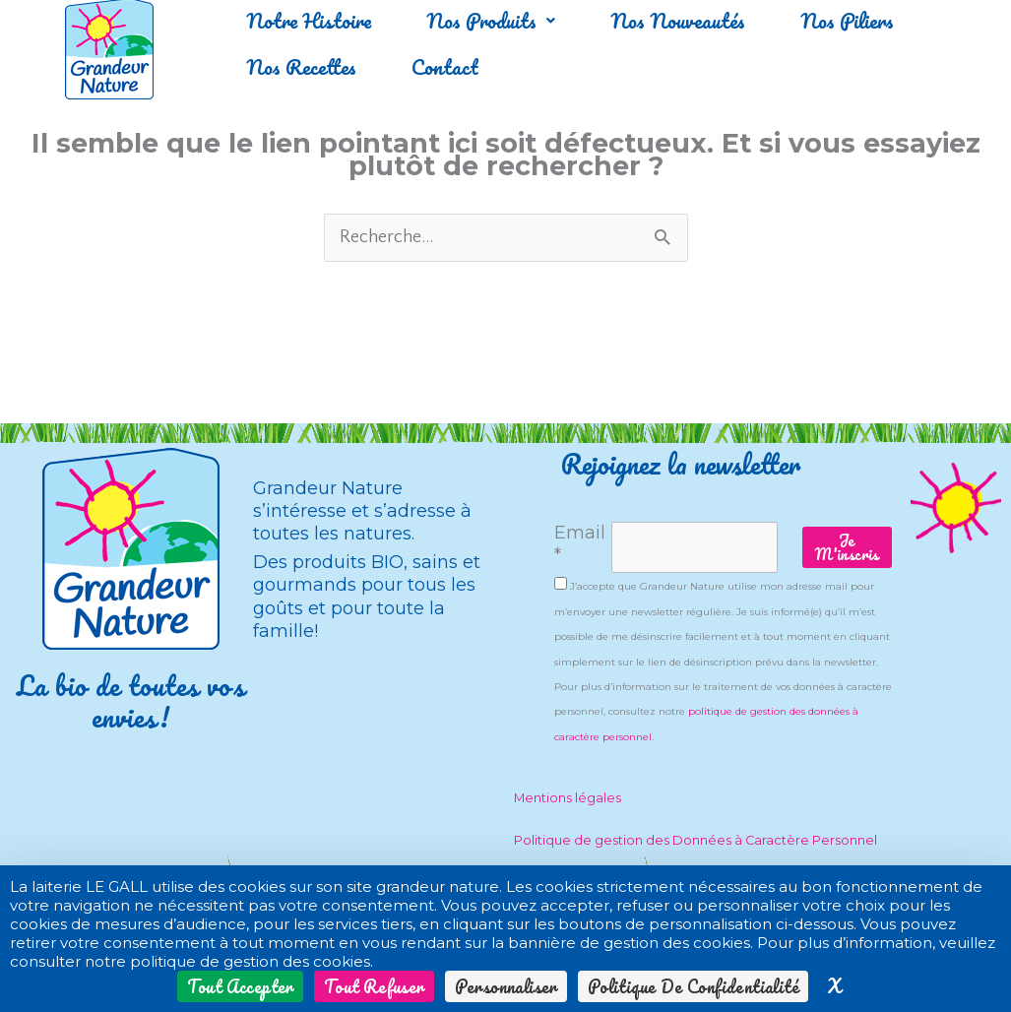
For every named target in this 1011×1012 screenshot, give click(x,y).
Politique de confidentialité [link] (693, 986)
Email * (579, 544)
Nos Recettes (304, 67)
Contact (455, 67)
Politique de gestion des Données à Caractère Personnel (695, 840)
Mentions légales (567, 798)
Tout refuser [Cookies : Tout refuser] (374, 986)
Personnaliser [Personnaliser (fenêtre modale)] (506, 986)
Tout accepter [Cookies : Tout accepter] (240, 986)
